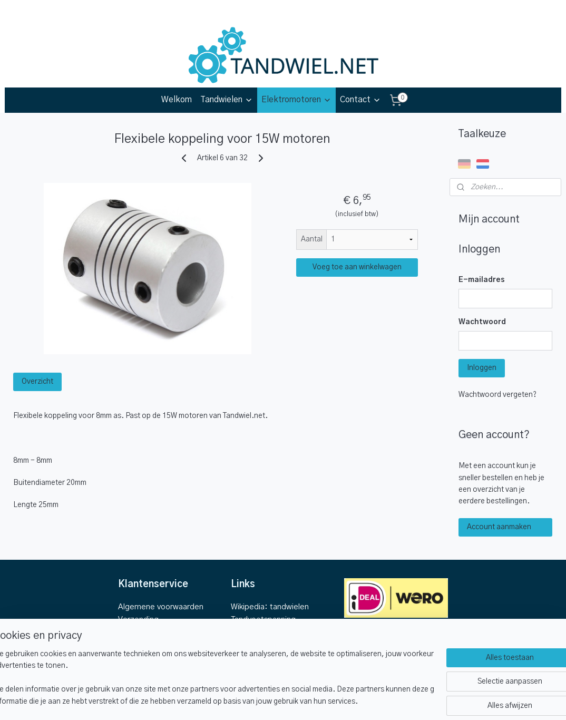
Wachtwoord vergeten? (497, 394)
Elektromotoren (296, 99)
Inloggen (481, 368)
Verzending (138, 620)
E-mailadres (481, 280)
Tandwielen (226, 99)
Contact (360, 99)
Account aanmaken (499, 527)
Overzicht (37, 381)
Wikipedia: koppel (262, 645)
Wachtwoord (482, 322)
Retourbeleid (141, 632)
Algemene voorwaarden (160, 607)
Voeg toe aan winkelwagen (357, 267)
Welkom (176, 99)
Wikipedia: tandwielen (270, 607)
